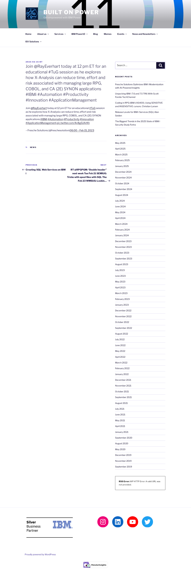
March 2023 (121, 293)
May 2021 (120, 420)
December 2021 (123, 380)
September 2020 (123, 437)
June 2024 (120, 206)
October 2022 (122, 322)
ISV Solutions (33, 41)
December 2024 (123, 171)
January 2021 (121, 432)
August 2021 (121, 403)
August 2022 (121, 333)
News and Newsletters (145, 34)
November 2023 (123, 247)
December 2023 (123, 241)
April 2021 (120, 426)
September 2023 (123, 258)
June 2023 (120, 276)
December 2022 (123, 310)
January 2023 (122, 304)
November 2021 (123, 385)
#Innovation (87, 119)
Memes (107, 34)
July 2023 (120, 270)
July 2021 (119, 408)
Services (60, 34)
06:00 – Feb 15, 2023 (82, 130)
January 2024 (122, 235)
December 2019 (123, 455)
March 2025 (121, 154)
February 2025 (122, 160)
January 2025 (122, 166)
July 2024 (120, 200)
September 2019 (123, 466)
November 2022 (123, 316)
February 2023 (122, 299)
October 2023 (122, 252)
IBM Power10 (79, 34)
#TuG (92, 108)
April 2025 (120, 148)
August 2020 (121, 443)
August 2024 (121, 195)
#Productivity (71, 119)
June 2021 (120, 414)
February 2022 (122, 368)
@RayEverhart (39, 108)
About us (43, 34)
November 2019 (123, 461)
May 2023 (120, 281)
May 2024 (120, 212)
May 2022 (120, 351)
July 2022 (120, 339)
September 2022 (123, 328)
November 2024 (123, 177)
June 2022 (120, 345)
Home (28, 34)
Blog (95, 34)
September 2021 (123, 397)
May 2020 (120, 449)
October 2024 (122, 183)
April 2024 (120, 218)
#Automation (55, 119)
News (33, 147)
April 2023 (120, 287)
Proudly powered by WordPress (40, 554)
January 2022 (122, 374)
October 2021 (122, 391)
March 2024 (121, 224)
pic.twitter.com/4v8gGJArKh (73, 122)
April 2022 (120, 357)
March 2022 (121, 362)
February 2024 (122, 229)
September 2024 (123, 189)
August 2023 (121, 264)
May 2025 (120, 143)
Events (122, 34)
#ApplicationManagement (41, 122)
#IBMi (43, 119)
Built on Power (71, 12)
